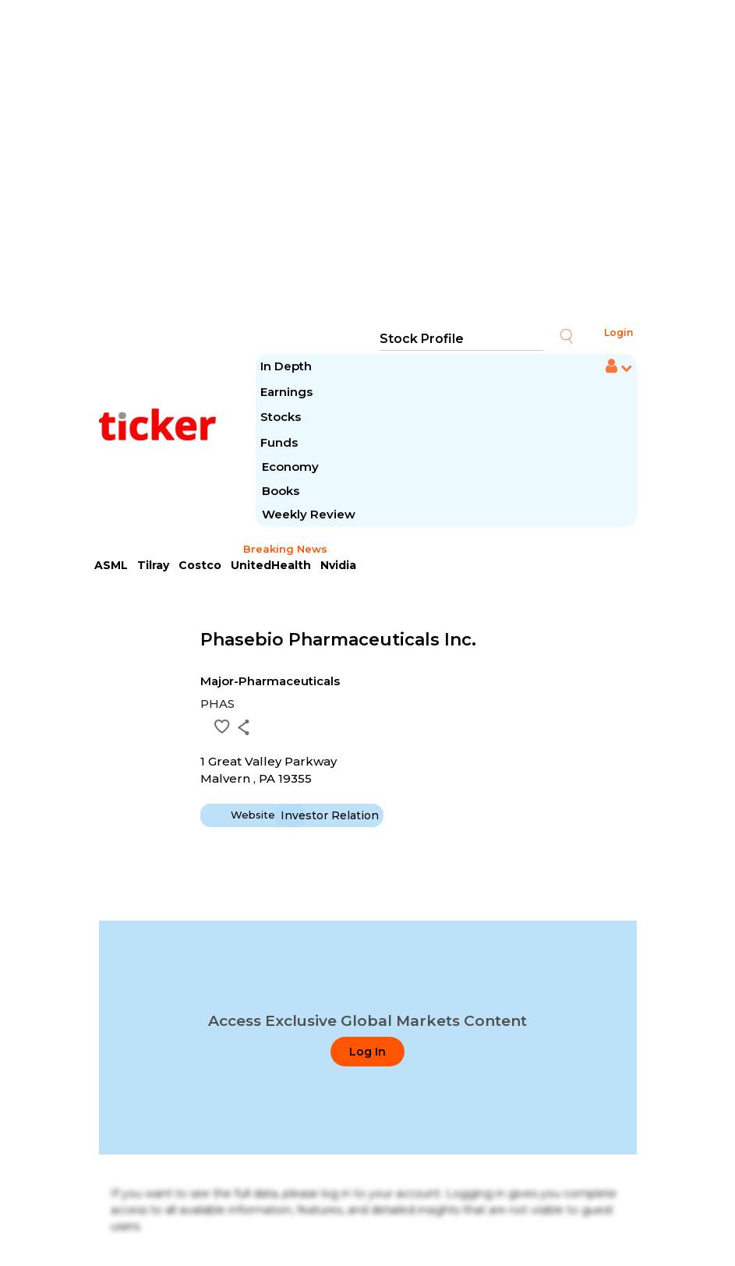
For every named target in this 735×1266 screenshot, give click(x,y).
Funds (280, 442)
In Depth (286, 366)
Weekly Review (308, 514)
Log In (367, 1052)
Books (280, 490)
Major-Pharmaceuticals (270, 681)
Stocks (280, 416)
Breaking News (285, 549)
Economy (290, 466)
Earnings (288, 391)
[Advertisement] (368, 164)
